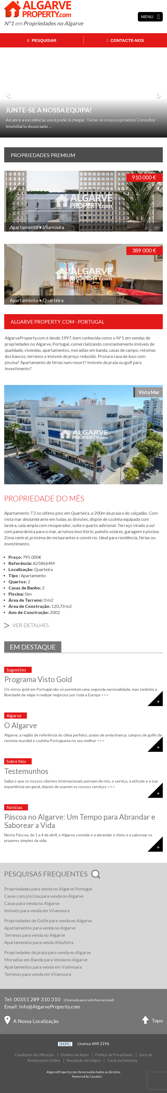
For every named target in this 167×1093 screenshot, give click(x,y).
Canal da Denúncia (122, 1060)
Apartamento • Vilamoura (37, 227)
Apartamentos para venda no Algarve (40, 927)
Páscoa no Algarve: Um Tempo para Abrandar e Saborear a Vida (79, 820)
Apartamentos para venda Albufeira (38, 942)
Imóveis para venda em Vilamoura (36, 910)
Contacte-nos (125, 40)
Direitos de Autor (75, 1055)
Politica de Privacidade (114, 1055)
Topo (152, 1021)
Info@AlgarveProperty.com (49, 1006)
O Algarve (20, 725)
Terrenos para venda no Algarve (34, 935)
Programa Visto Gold (38, 679)
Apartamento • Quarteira (37, 300)
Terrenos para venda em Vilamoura (37, 974)
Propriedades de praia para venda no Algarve (47, 952)
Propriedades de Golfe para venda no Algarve (48, 920)
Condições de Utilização (34, 1055)
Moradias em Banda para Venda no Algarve (45, 959)
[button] (8, 92)
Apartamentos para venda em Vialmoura (43, 966)
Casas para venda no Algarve (31, 903)
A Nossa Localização (31, 1021)
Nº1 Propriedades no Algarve (43, 23)
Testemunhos (26, 771)
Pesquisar (42, 40)
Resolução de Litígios (84, 1060)
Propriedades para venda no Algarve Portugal (48, 888)
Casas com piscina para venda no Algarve (44, 896)
